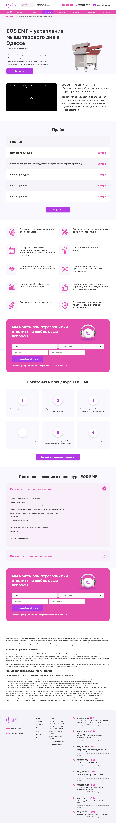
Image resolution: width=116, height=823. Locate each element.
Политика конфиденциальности (19, 812)
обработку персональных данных (53, 360)
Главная (20, 12)
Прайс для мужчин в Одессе (56, 726)
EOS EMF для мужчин (56, 734)
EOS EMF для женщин (56, 731)
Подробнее (58, 210)
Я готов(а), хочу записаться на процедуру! (58, 451)
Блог (38, 720)
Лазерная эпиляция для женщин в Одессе (56, 712)
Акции (33, 12)
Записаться (19, 71)
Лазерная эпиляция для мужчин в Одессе (56, 717)
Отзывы (39, 711)
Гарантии (39, 714)
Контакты (106, 12)
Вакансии (39, 717)
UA (8, 12)
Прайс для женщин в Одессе (56, 721)
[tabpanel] (58, 413)
